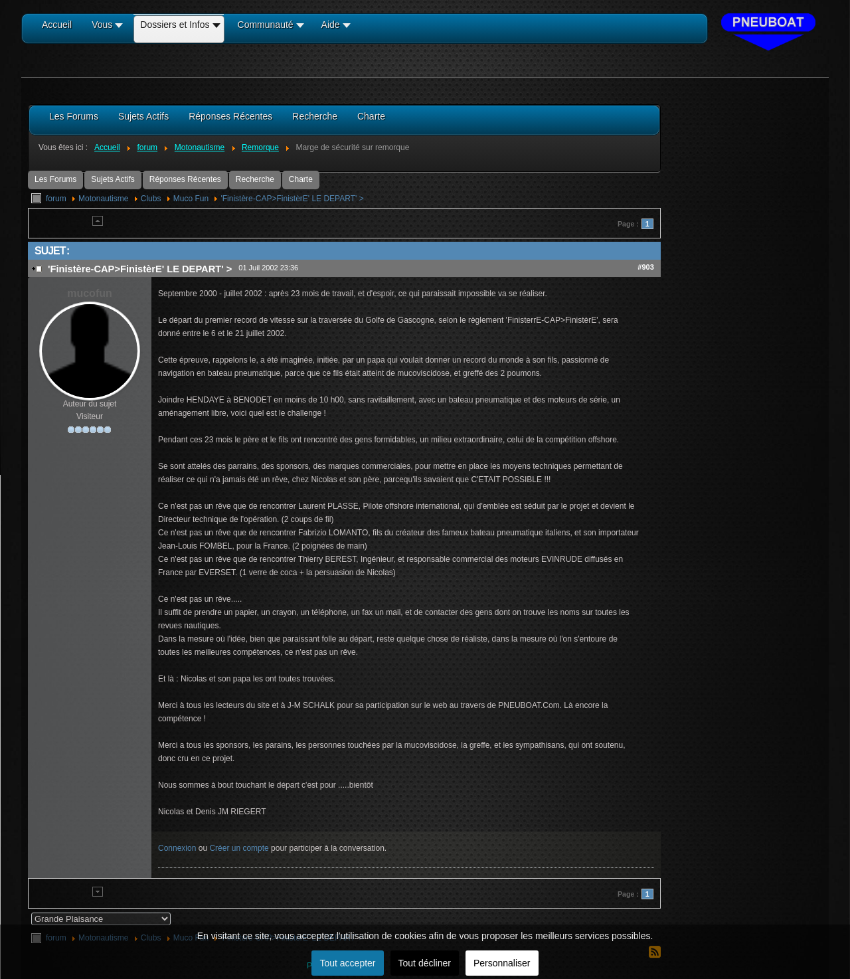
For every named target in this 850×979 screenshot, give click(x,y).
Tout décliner (424, 963)
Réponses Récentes (185, 179)
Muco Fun (191, 198)
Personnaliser (502, 963)
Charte (301, 179)
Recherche (255, 179)
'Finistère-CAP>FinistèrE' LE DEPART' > (291, 198)
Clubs (151, 198)
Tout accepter (347, 963)
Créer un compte (238, 848)
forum (56, 198)
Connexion (177, 848)
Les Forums (55, 179)
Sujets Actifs (112, 179)
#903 (645, 267)
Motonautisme (103, 198)
